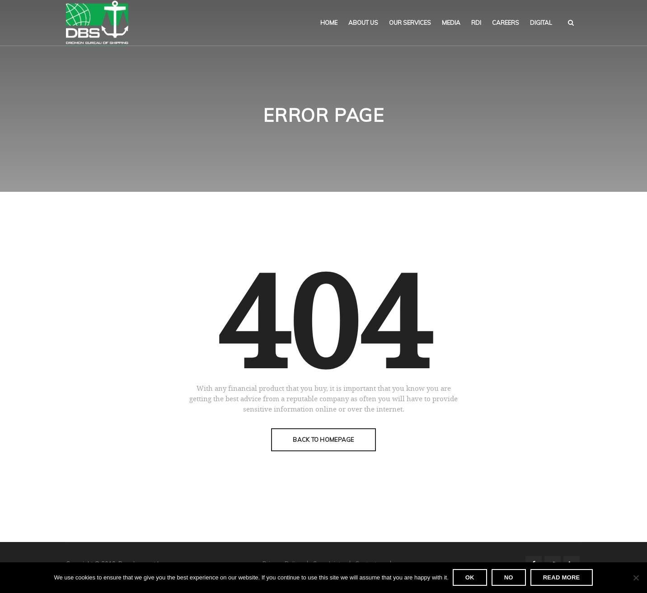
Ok (470, 577)
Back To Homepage (323, 439)
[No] (635, 578)
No (509, 577)
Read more (562, 577)
